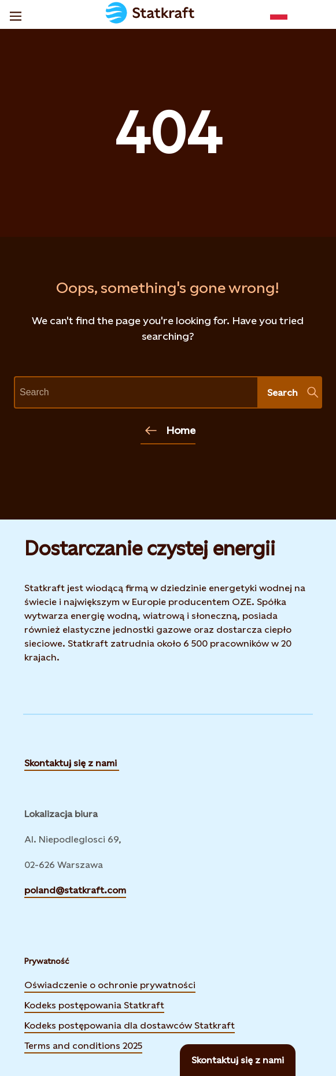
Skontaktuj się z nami (71, 763)
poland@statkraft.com (75, 890)
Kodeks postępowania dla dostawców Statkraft (129, 1024)
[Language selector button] (278, 14)
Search (293, 392)
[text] (136, 392)
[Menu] (15, 14)
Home (170, 430)
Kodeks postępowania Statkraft (94, 1005)
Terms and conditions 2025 (83, 1045)
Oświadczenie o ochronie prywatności (109, 983)
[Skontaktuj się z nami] (238, 1060)
